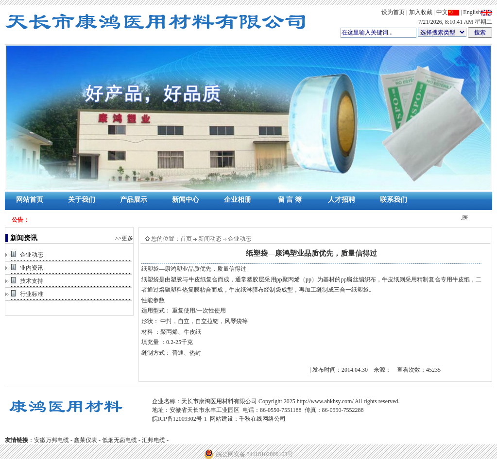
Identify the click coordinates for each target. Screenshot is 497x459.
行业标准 (31, 294)
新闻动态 (210, 238)
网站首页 (29, 199)
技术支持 (31, 281)
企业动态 (31, 254)
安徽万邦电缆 (51, 440)
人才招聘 (341, 199)
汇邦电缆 (153, 440)
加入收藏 (420, 12)
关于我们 (81, 199)
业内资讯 (31, 267)
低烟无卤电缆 (119, 440)
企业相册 (237, 199)
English (477, 12)
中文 (447, 12)
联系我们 (393, 199)
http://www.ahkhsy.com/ (325, 401)
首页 (186, 238)
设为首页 (393, 12)
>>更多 (124, 238)
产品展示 (133, 199)
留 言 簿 (290, 199)
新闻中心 (185, 199)
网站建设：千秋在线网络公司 (248, 418)
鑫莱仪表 (85, 440)
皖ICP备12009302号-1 (179, 418)
